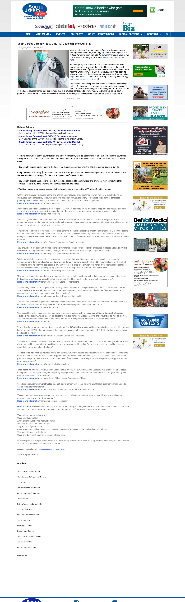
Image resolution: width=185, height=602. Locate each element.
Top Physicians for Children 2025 (29, 488)
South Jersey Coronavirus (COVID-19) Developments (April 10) (49, 130)
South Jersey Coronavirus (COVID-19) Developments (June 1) (49, 136)
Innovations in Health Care (26, 547)
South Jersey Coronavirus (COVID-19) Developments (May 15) (49, 142)
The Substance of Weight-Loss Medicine (31, 477)
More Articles (22, 555)
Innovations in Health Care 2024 (28, 493)
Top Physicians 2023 (24, 542)
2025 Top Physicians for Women (28, 471)
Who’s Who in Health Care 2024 (28, 515)
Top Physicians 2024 (24, 509)
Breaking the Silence (24, 526)
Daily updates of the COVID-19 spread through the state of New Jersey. (51, 139)
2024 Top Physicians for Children (29, 536)
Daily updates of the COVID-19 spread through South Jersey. (46, 133)
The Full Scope (22, 499)
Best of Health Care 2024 (26, 531)
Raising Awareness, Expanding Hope (30, 504)
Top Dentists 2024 (23, 520)
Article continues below (73, 99)
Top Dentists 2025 (23, 482)
